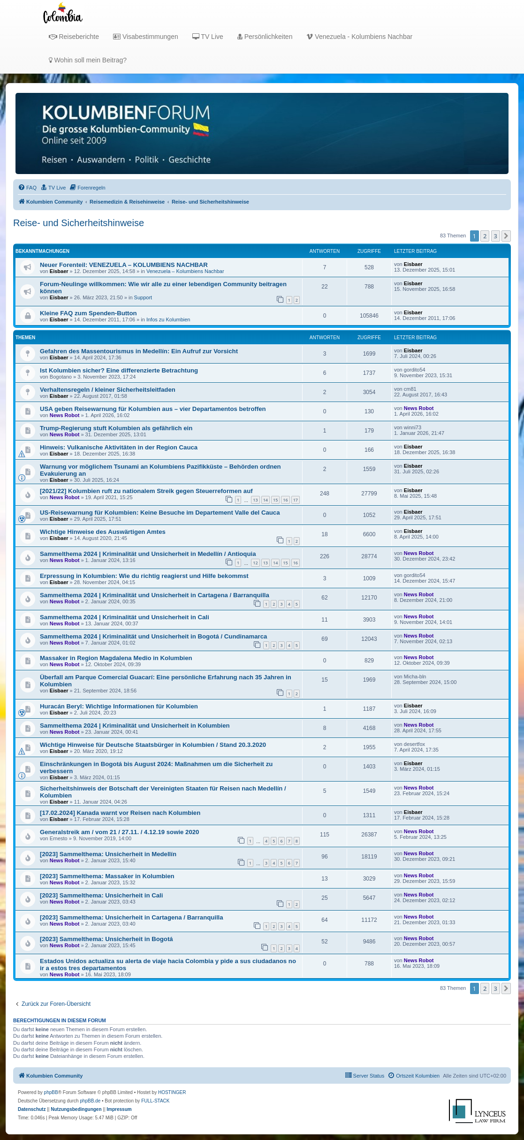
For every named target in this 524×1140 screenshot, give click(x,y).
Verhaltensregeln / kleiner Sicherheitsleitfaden (107, 389)
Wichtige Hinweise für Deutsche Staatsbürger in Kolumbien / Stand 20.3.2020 (153, 744)
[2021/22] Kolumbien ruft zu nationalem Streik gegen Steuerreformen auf (146, 490)
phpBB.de (90, 1100)
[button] (506, 236)
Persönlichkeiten (265, 36)
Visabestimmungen (145, 36)
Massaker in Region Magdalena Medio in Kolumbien (116, 657)
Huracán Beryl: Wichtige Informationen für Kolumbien (119, 706)
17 (295, 500)
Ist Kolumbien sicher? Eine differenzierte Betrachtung (119, 370)
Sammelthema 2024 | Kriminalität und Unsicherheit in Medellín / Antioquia (148, 553)
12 (255, 563)
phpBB (51, 1092)
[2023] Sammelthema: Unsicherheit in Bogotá (106, 938)
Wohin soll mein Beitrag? (88, 60)
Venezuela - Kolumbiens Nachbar (359, 36)
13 (255, 500)
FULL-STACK (155, 1100)
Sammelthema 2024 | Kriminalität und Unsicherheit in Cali (124, 617)
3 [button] (495, 236)
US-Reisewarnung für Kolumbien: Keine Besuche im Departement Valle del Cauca (160, 512)
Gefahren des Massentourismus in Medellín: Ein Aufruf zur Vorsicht (139, 351)
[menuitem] (27, 187)
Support (143, 297)
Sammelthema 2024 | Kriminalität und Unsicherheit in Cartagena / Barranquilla (154, 595)
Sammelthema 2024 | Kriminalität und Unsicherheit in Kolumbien (135, 725)
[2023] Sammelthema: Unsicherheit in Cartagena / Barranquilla (131, 917)
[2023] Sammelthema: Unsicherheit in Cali (101, 895)
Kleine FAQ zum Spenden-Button (88, 313)
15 (275, 500)
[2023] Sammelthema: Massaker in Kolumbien (107, 876)
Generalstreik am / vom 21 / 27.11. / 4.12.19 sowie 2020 (119, 832)
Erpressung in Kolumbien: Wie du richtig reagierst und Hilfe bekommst (144, 575)
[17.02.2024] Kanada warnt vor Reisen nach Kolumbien (120, 812)
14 (265, 500)
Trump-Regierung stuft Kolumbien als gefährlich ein (116, 428)
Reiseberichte (74, 36)
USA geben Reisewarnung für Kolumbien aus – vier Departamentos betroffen (153, 408)
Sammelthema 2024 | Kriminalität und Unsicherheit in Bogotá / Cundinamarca (153, 636)
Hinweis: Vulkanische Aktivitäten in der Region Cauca (118, 447)
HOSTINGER (172, 1092)
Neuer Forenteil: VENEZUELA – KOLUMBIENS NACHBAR (124, 264)
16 (285, 500)
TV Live (207, 36)
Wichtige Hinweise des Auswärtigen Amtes (103, 531)
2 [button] (484, 236)
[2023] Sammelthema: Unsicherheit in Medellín (108, 854)
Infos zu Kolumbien (168, 319)
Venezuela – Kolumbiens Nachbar (185, 271)
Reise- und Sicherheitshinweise (78, 223)
